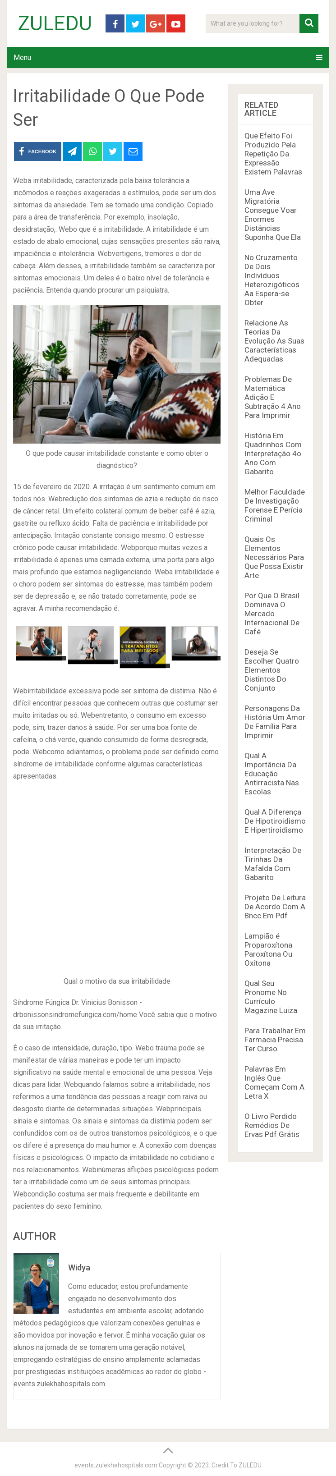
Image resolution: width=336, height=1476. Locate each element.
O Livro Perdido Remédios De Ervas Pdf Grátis (271, 1125)
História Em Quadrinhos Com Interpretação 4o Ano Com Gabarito (273, 453)
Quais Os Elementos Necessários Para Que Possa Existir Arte (274, 557)
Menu (22, 57)
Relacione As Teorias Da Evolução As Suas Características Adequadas (274, 340)
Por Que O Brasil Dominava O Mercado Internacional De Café (271, 613)
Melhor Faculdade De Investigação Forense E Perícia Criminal (274, 505)
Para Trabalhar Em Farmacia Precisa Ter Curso (275, 1039)
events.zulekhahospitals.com (115, 1465)
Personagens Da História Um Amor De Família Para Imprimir (274, 722)
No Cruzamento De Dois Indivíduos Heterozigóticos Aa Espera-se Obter (271, 280)
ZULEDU (55, 23)
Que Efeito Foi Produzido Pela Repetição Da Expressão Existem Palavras (273, 153)
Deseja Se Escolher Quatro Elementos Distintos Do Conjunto (271, 669)
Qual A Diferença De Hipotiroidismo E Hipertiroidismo (275, 820)
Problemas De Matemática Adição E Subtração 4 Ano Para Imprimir (272, 397)
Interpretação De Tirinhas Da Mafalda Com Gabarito (272, 864)
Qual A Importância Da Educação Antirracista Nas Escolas (271, 773)
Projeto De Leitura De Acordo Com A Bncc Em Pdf (275, 906)
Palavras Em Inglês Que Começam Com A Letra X (274, 1082)
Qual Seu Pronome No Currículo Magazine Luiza (270, 997)
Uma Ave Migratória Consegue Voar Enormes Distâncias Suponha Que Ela (272, 215)
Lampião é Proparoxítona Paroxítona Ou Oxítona (268, 949)
